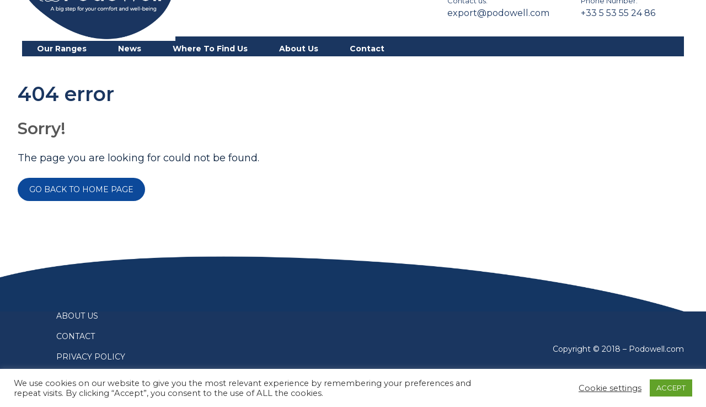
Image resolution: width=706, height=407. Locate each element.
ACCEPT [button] (671, 387)
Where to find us (210, 49)
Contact (367, 49)
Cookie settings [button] (610, 388)
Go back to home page (81, 189)
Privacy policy (90, 357)
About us (298, 49)
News (129, 49)
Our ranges (62, 49)
